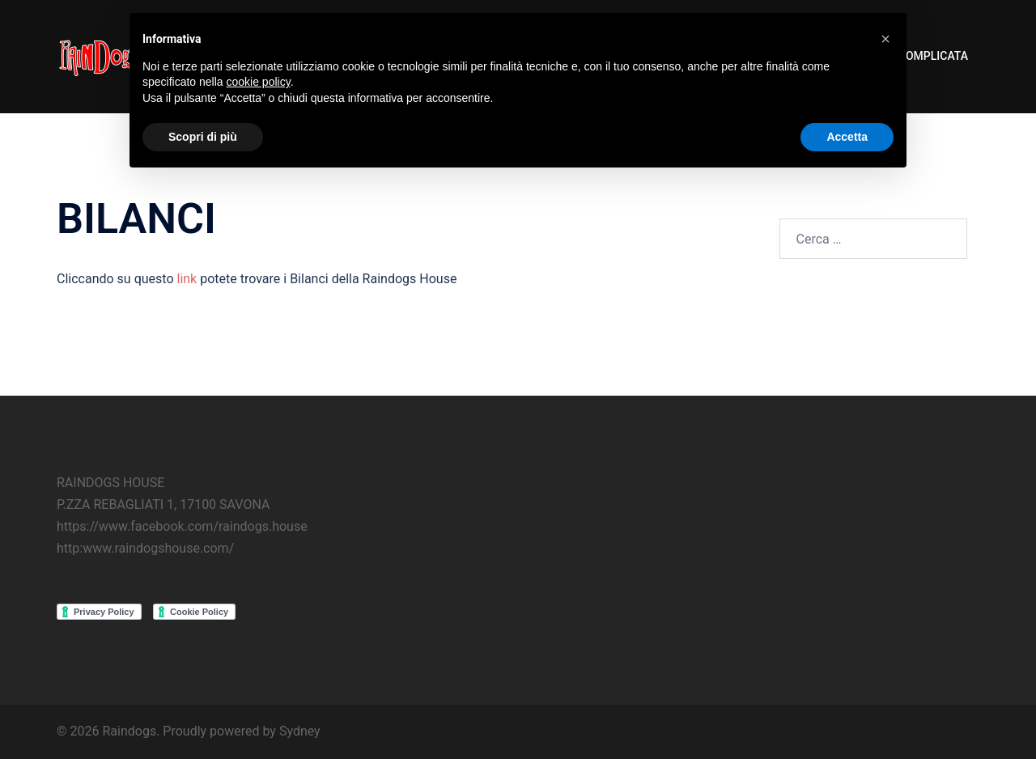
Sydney (300, 731)
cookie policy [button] (259, 81)
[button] (885, 39)
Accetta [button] (847, 136)
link (186, 278)
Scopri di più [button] (202, 136)
